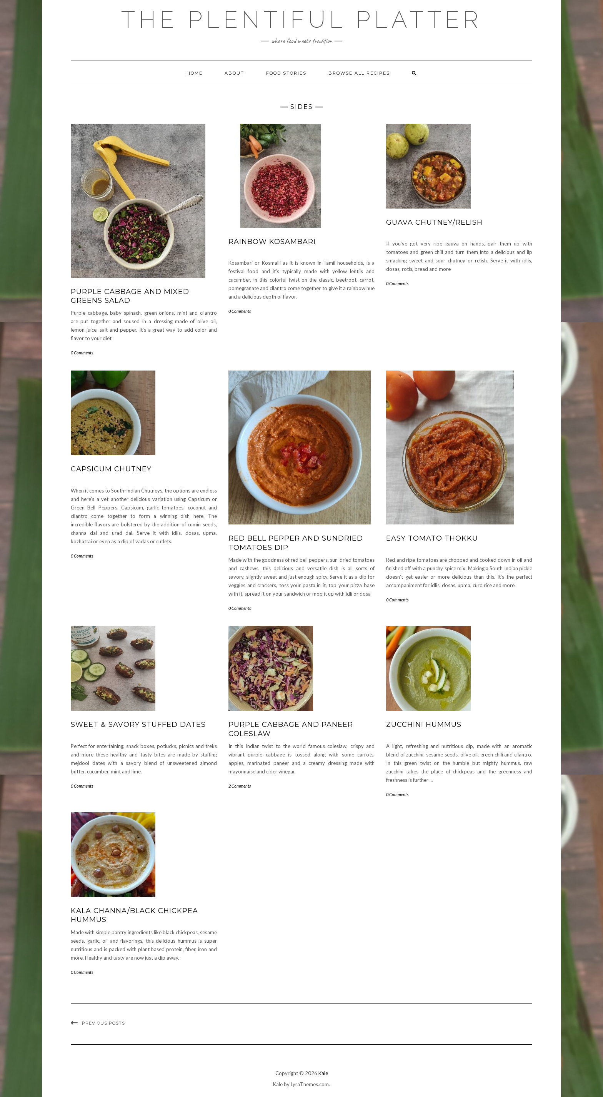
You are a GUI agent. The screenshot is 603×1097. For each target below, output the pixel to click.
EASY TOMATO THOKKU (432, 538)
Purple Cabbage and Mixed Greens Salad (130, 296)
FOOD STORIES (286, 73)
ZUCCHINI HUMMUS (423, 724)
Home (195, 73)
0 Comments (82, 352)
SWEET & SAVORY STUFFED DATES (138, 724)
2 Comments (239, 785)
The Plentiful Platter (301, 19)
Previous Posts (103, 1023)
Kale (323, 1073)
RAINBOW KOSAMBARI (272, 241)
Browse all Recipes (359, 73)
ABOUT (234, 73)
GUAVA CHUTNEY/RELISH (434, 222)
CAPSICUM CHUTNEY (111, 469)
